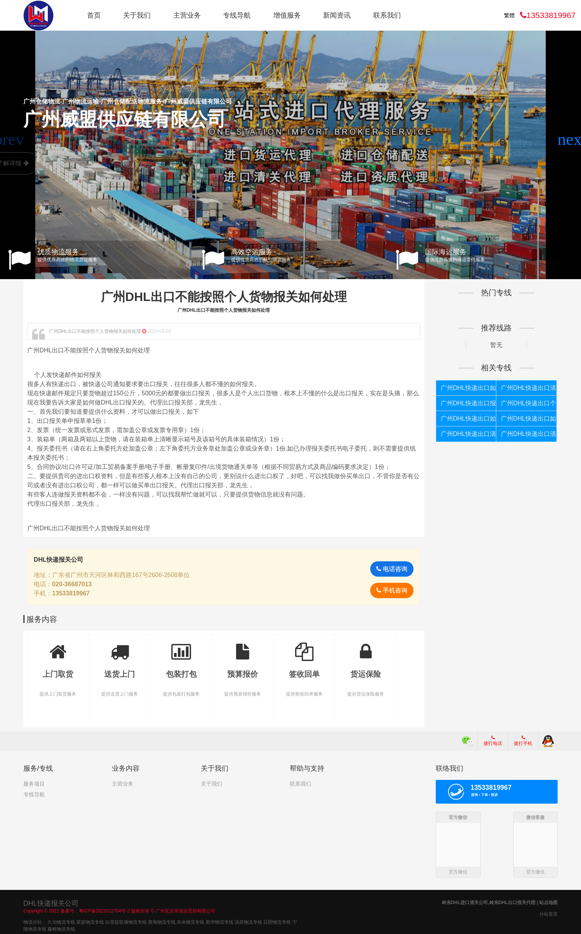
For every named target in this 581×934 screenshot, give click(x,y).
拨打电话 (493, 740)
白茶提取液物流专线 (126, 922)
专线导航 (237, 15)
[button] (572, 139)
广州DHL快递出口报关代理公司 (468, 403)
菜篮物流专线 (90, 922)
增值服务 (287, 15)
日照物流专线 (277, 922)
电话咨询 (391, 569)
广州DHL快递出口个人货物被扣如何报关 (528, 403)
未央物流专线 (190, 922)
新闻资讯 (337, 15)
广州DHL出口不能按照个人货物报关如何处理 (224, 297)
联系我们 (387, 15)
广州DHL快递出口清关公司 (528, 434)
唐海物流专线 (162, 922)
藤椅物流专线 (61, 929)
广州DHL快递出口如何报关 (468, 388)
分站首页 (548, 914)
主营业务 (187, 15)
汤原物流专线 (248, 922)
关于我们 (137, 15)
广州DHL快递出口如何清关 (468, 418)
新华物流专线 (219, 922)
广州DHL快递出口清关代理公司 (528, 388)
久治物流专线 (61, 922)
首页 (94, 15)
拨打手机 (523, 740)
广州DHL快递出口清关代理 (468, 434)
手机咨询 (391, 590)
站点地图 (548, 902)
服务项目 (34, 784)
